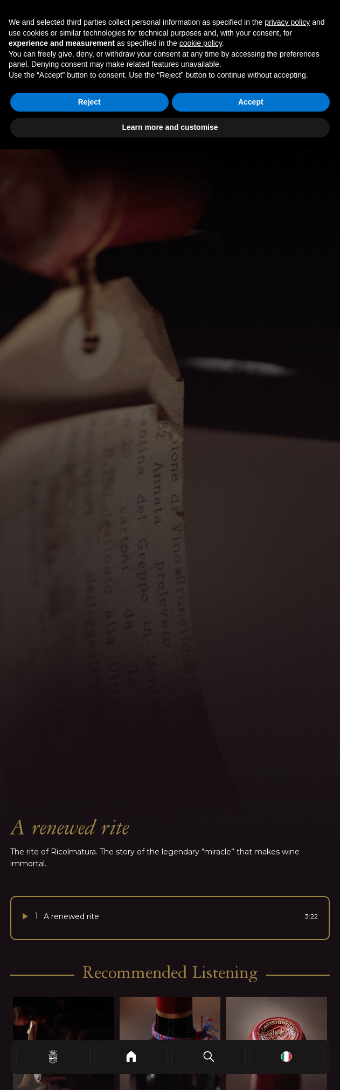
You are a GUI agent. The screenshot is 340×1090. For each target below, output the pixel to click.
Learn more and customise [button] (170, 127)
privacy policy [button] (287, 22)
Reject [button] (89, 102)
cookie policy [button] (200, 43)
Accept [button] (250, 102)
